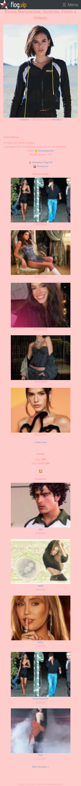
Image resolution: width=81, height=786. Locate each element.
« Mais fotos (40, 442)
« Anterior (23, 119)
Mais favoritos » (40, 766)
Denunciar (40, 166)
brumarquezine (46, 150)
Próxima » (57, 119)
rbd (40, 529)
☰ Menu (70, 4)
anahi (40, 585)
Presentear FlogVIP (40, 162)
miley (40, 642)
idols (40, 755)
